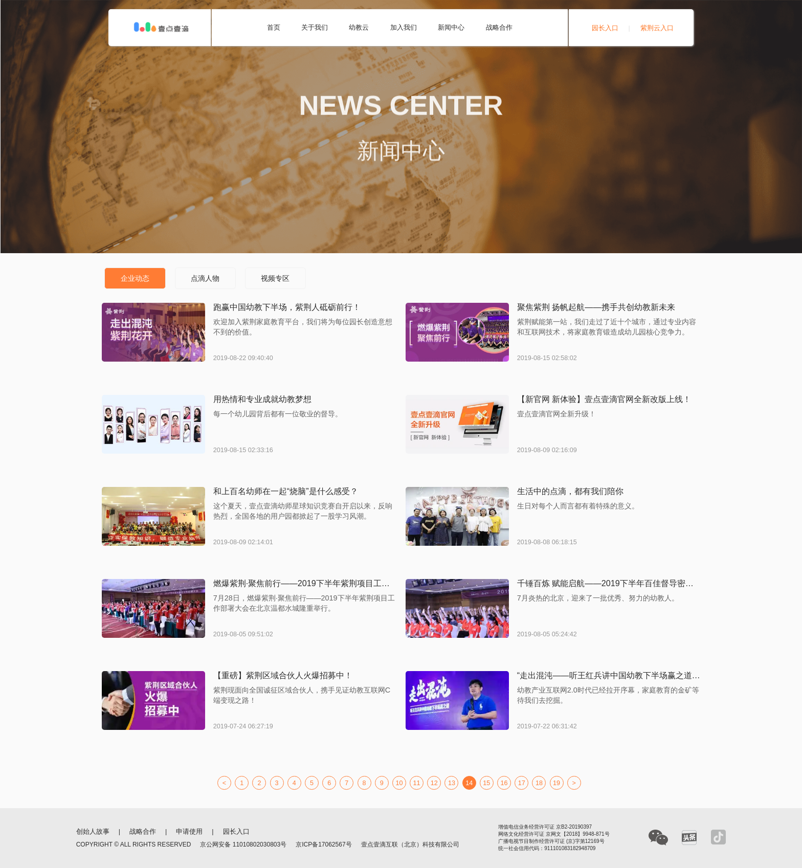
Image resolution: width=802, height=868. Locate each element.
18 (539, 783)
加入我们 (403, 28)
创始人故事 (92, 832)
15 (486, 783)
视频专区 (275, 278)
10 (399, 783)
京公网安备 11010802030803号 (243, 844)
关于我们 (314, 28)
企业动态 (135, 278)
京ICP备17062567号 (323, 844)
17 (521, 783)
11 (416, 783)
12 (434, 783)
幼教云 (359, 28)
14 (469, 783)
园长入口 (605, 28)
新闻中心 (451, 28)
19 (556, 783)
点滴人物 (205, 278)
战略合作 (499, 28)
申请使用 (189, 832)
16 (504, 783)
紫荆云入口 (657, 28)
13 (451, 783)
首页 (273, 28)
